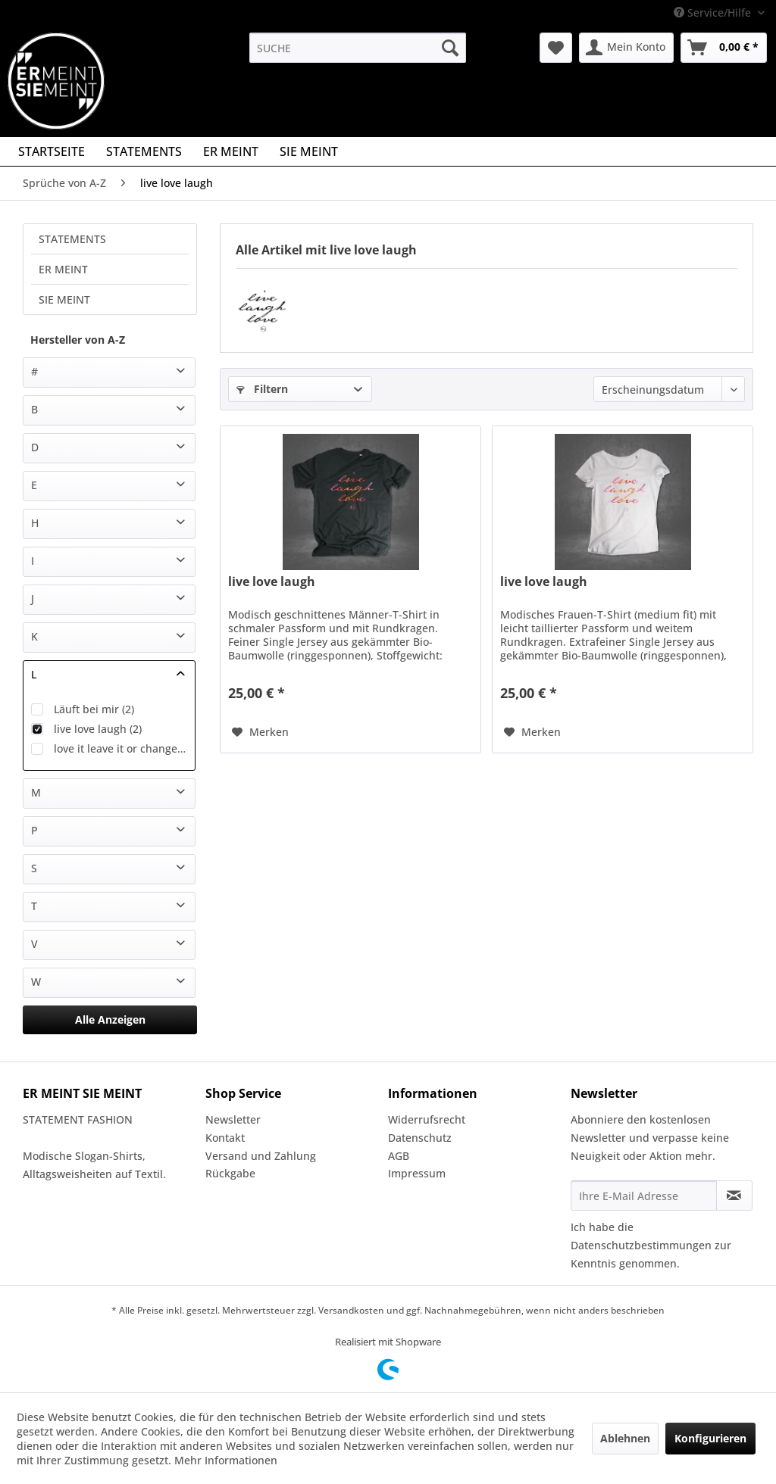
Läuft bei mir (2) (94, 709)
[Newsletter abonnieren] (734, 1195)
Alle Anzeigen (110, 1019)
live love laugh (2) (98, 729)
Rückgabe (230, 1173)
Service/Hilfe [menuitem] (714, 12)
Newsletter (233, 1119)
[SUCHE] (358, 48)
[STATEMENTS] (143, 151)
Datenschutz (420, 1137)
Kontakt (225, 1137)
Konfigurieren (710, 1438)
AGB (398, 1156)
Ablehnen (625, 1438)
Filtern (262, 389)
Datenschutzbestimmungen (641, 1245)
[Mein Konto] (626, 48)
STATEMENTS (72, 239)
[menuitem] (358, 48)
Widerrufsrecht (426, 1119)
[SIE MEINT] (309, 151)
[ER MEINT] (230, 151)
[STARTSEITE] (51, 151)
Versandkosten (351, 1310)
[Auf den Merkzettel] (260, 732)
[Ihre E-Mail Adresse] (644, 1195)
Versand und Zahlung (260, 1156)
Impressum (417, 1173)
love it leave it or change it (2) (120, 748)
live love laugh (271, 582)
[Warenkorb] (724, 48)
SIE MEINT (64, 299)
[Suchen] (450, 48)
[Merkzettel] (556, 48)
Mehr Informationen (225, 1460)
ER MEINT (63, 269)
